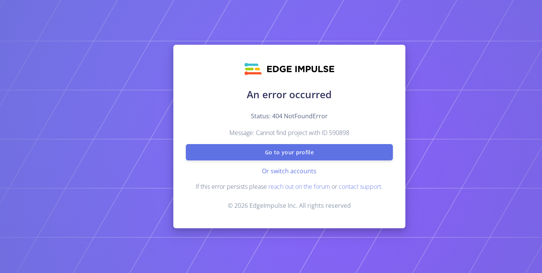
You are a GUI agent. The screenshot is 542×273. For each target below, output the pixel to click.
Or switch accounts (289, 171)
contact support (360, 186)
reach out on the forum (299, 186)
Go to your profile (289, 152)
